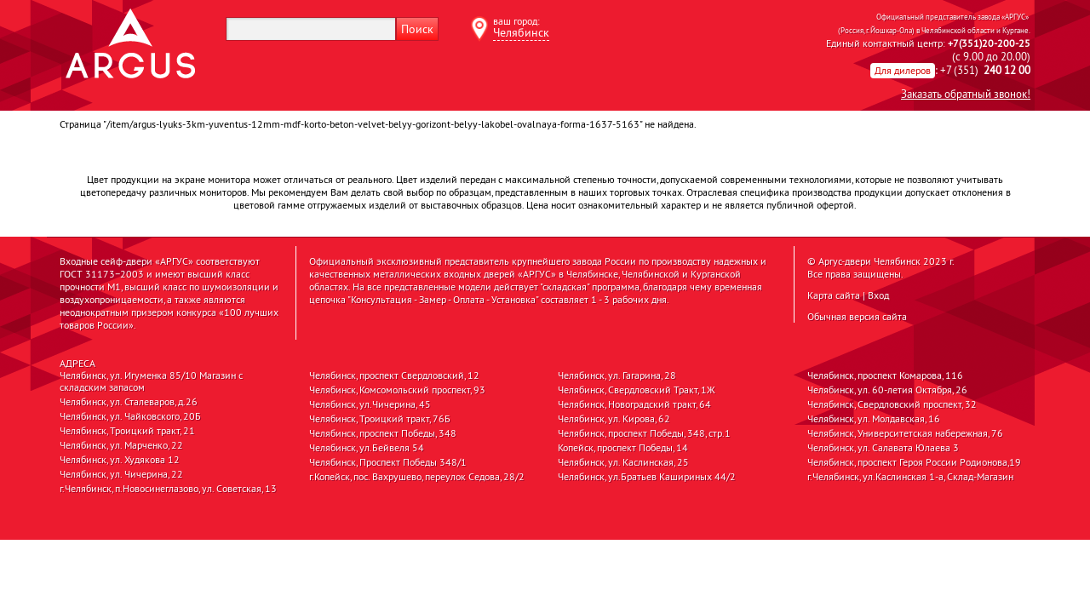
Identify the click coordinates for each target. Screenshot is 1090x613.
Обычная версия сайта (857, 316)
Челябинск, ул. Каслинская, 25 (623, 462)
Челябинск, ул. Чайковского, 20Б (130, 416)
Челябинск (521, 32)
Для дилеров (903, 70)
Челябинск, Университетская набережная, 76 (905, 433)
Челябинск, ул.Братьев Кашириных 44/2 (647, 477)
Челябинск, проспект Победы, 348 (382, 433)
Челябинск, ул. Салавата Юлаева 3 (883, 448)
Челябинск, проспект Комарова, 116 (885, 375)
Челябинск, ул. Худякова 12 (120, 460)
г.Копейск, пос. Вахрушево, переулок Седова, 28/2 (417, 477)
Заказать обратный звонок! (965, 93)
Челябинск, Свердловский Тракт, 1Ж (636, 390)
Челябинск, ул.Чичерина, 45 (370, 404)
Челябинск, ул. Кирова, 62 (614, 419)
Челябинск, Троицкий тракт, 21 (127, 431)
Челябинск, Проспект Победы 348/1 (388, 462)
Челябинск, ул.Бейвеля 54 (366, 448)
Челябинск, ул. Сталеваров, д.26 (129, 402)
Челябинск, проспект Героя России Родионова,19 (914, 462)
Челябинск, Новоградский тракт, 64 (634, 404)
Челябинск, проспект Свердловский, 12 (394, 375)
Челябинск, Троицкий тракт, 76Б (379, 419)
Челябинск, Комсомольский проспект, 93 (397, 390)
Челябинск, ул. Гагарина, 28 (617, 375)
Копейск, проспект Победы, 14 (623, 448)
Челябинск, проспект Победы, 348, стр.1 (644, 433)
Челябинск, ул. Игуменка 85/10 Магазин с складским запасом (151, 381)
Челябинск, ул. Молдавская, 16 (873, 419)
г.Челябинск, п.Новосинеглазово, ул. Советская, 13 (168, 489)
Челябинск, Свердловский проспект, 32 (892, 404)
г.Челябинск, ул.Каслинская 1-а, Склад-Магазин (910, 477)
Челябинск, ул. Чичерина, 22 (121, 474)
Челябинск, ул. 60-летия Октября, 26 (887, 390)
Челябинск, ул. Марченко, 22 (121, 445)
